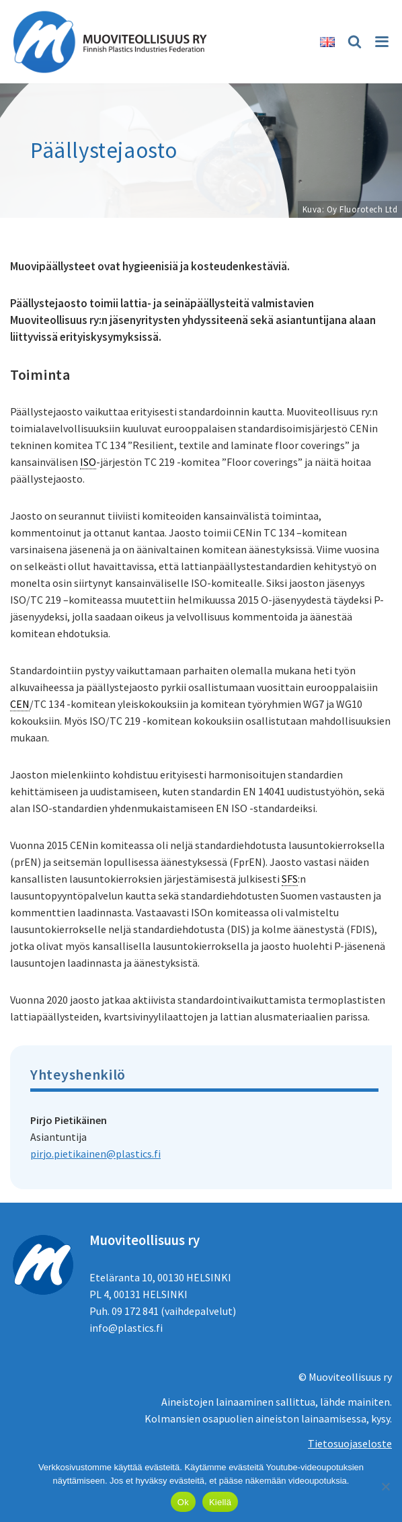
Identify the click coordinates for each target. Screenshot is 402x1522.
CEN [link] (20, 704)
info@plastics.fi (126, 1327)
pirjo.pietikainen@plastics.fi (95, 1153)
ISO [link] (88, 462)
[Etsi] (353, 41)
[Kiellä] (385, 1486)
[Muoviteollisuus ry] (114, 41)
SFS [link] (290, 878)
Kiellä (220, 1502)
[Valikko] (381, 41)
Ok (183, 1502)
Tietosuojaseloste (350, 1443)
